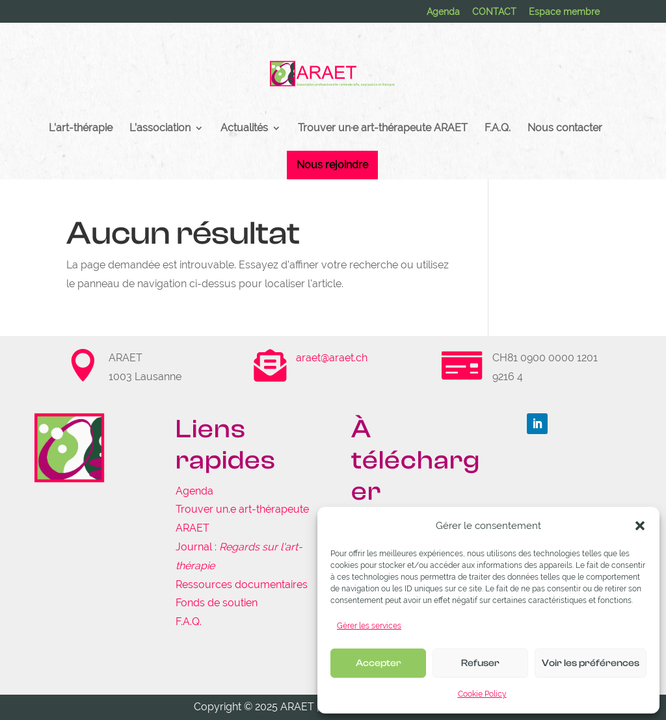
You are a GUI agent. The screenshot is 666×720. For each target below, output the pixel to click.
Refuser (480, 663)
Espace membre (564, 12)
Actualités (244, 128)
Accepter (378, 663)
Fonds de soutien (217, 603)
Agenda (443, 12)
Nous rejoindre (332, 165)
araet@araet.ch (331, 358)
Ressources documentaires (242, 584)
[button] (639, 525)
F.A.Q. (498, 128)
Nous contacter (564, 128)
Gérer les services (369, 625)
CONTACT (494, 12)
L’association (160, 128)
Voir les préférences (590, 663)
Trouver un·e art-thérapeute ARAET (383, 128)
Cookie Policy (482, 694)
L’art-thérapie (81, 128)
